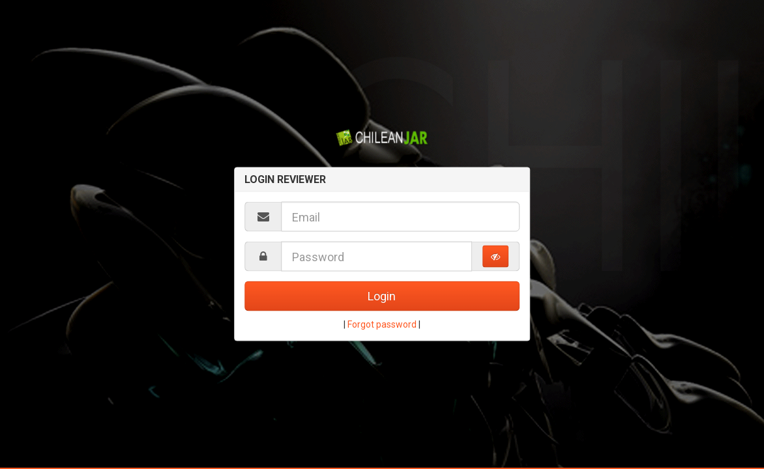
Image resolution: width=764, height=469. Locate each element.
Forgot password (382, 324)
